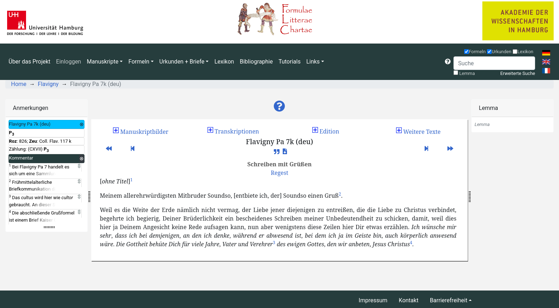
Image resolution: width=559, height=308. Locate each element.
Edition (325, 131)
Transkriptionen (233, 131)
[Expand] (79, 166)
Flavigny (48, 84)
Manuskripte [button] (102, 61)
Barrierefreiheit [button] (448, 300)
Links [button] (313, 61)
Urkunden (501, 51)
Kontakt (409, 300)
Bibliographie (256, 61)
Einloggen (68, 61)
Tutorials (289, 61)
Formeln (477, 51)
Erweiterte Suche (517, 73)
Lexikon (224, 61)
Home (18, 84)
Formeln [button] (138, 61)
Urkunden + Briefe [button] (182, 61)
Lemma (467, 73)
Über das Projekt (29, 61)
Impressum (373, 300)
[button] (447, 62)
